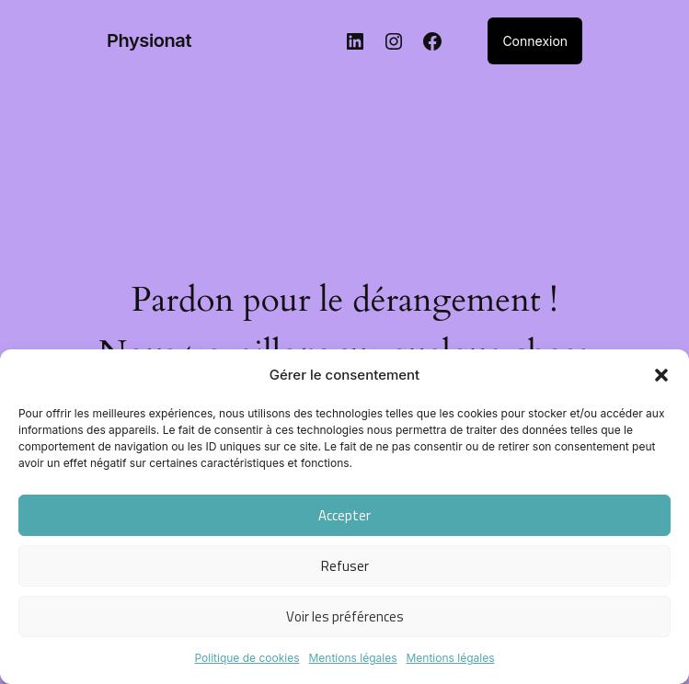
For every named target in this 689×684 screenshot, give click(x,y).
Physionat (149, 40)
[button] (661, 375)
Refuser (345, 565)
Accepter (344, 515)
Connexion (535, 41)
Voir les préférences (345, 616)
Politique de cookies (246, 658)
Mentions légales (353, 658)
